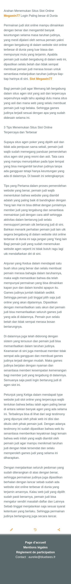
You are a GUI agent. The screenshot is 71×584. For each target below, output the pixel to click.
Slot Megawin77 (41, 78)
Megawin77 (12, 15)
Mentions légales (35, 547)
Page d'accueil (35, 542)
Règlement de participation (35, 552)
